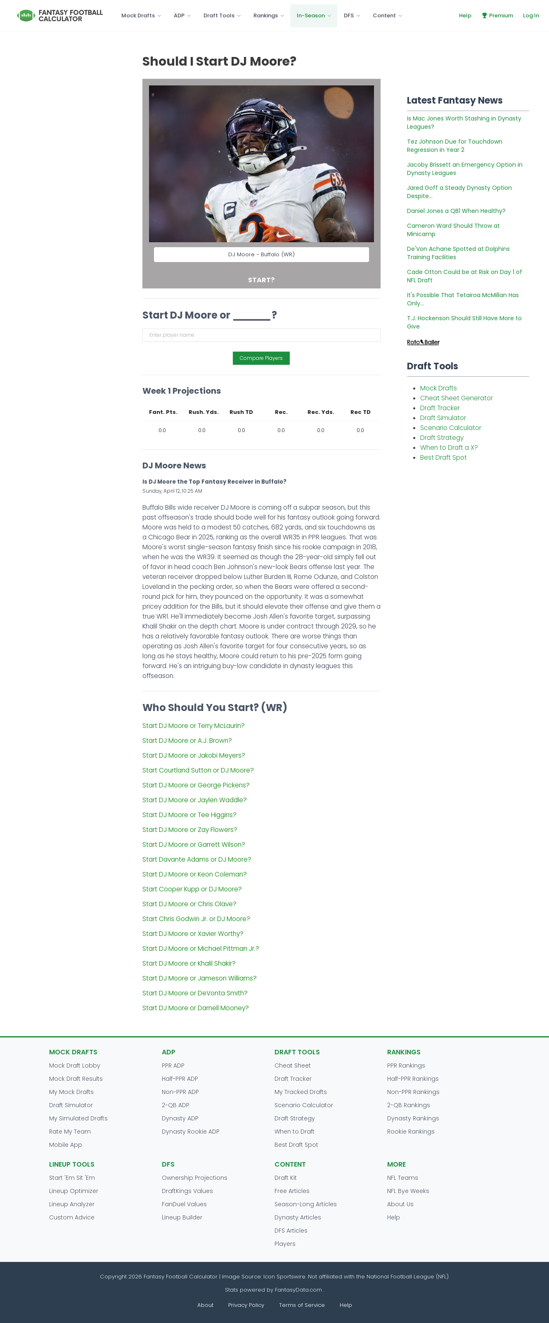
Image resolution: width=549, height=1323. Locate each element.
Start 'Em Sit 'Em (72, 1178)
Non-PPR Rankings (413, 1092)
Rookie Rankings (411, 1131)
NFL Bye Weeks (408, 1191)
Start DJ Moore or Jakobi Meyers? (193, 755)
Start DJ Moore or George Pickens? (196, 785)
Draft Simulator (443, 417)
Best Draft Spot (443, 457)
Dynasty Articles (297, 1217)
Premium (497, 15)
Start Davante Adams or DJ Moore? (196, 859)
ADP (179, 15)
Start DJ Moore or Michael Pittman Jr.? (200, 948)
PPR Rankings (406, 1065)
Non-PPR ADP (180, 1092)
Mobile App (65, 1145)
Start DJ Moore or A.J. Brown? (187, 740)
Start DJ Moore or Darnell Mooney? (195, 1008)
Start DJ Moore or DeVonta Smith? (195, 993)
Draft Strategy (442, 437)
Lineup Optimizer (73, 1191)
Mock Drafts (138, 15)
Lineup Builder (182, 1217)
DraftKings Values (187, 1191)
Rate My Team (70, 1131)
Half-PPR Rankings (413, 1079)
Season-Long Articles (305, 1204)
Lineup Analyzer (72, 1204)
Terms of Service (302, 1305)
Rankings (265, 15)
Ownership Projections (194, 1178)
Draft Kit (285, 1178)
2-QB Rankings (408, 1105)
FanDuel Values (184, 1204)
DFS (349, 15)
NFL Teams (402, 1178)
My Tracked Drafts (300, 1092)
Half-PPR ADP (180, 1079)
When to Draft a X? (449, 447)
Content (384, 15)
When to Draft (294, 1131)
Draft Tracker (440, 408)
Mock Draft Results (76, 1079)
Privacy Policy (246, 1305)
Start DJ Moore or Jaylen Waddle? (194, 800)
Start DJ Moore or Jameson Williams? (199, 978)
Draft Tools (219, 15)
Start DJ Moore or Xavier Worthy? (193, 933)
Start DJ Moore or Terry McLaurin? (193, 725)
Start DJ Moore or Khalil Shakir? (189, 963)
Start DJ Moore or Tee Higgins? (189, 814)
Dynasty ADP (180, 1118)
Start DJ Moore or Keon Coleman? (194, 874)
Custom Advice (72, 1217)
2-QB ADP (175, 1105)
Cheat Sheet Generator (456, 398)
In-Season (311, 15)
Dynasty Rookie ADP (191, 1131)
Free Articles (292, 1191)
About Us (400, 1204)
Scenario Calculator (450, 427)
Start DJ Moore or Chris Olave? (189, 904)
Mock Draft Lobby (74, 1065)
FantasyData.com (299, 1290)
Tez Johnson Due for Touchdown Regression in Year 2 (454, 145)
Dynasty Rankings (413, 1118)
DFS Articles (291, 1230)
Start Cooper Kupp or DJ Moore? (192, 889)
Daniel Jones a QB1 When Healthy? (456, 211)
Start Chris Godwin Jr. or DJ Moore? (196, 918)
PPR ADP (173, 1065)
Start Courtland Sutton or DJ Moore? (198, 770)
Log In (531, 15)
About (205, 1305)
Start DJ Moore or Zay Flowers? (189, 829)
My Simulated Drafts (78, 1118)
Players (285, 1244)
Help (465, 15)
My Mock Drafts (71, 1092)
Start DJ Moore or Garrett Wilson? (193, 844)
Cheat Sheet (292, 1065)
